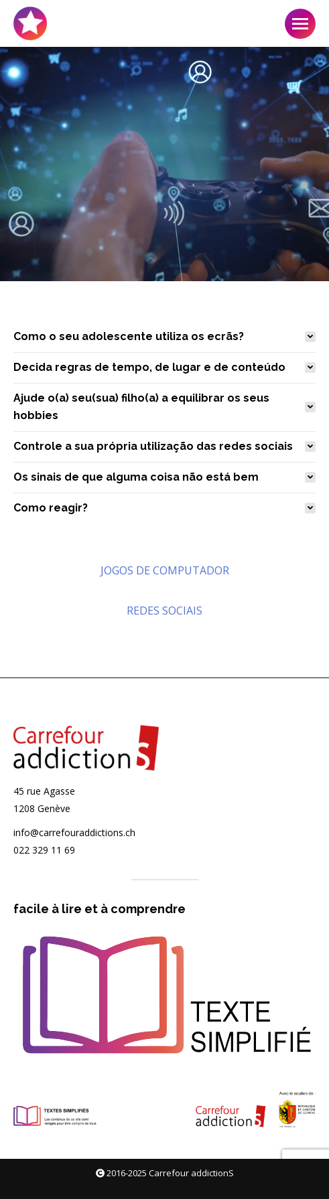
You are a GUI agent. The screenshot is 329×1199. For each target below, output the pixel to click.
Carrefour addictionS (191, 1173)
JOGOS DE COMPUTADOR (165, 570)
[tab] (164, 336)
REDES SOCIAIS (164, 610)
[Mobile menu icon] (300, 24)
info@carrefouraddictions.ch (74, 832)
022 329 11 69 (44, 850)
